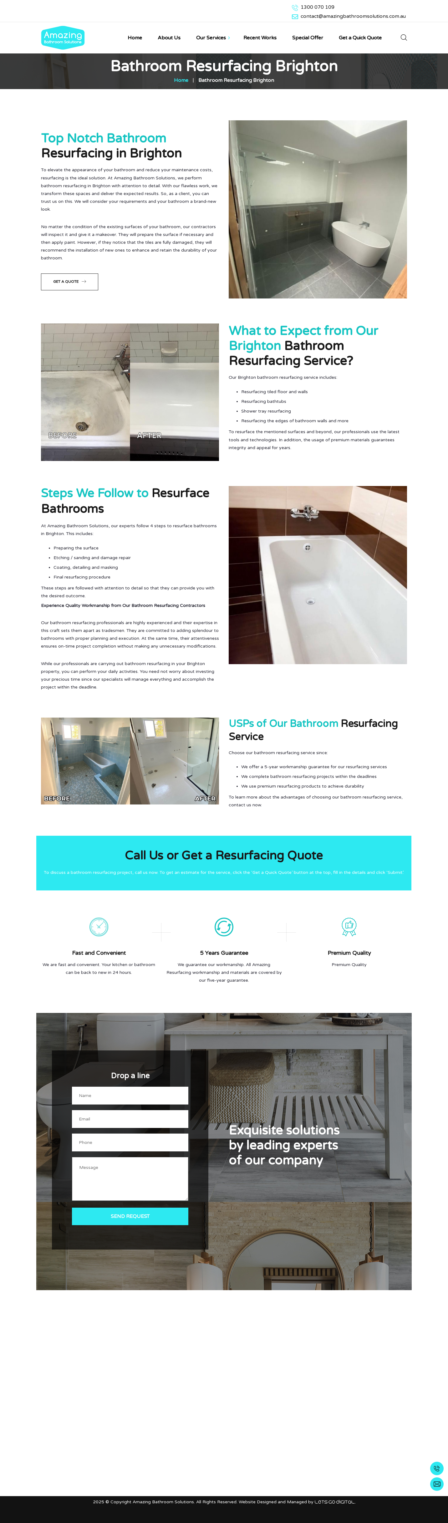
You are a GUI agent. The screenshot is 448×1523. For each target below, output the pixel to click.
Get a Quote (69, 281)
